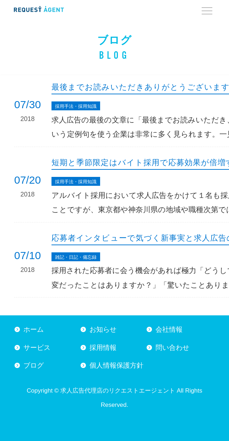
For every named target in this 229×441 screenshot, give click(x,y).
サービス (36, 347)
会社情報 (169, 329)
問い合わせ (172, 347)
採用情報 (102, 347)
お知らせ (102, 329)
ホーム (33, 329)
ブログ (33, 365)
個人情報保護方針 (116, 365)
